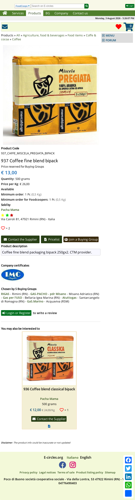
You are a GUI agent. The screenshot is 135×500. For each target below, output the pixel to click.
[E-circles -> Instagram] (72, 466)
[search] (58, 6)
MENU (110, 35)
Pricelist (51, 239)
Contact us (80, 13)
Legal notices (47, 472)
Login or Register (16, 313)
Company (61, 13)
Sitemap (110, 472)
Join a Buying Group (81, 239)
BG (48, 13)
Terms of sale (65, 472)
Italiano (72, 457)
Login (130, 5)
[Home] (5, 13)
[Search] (23, 6)
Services (18, 13)
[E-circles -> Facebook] (62, 466)
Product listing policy (89, 472)
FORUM (111, 40)
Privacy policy (28, 472)
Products (34, 13)
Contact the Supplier (20, 239)
